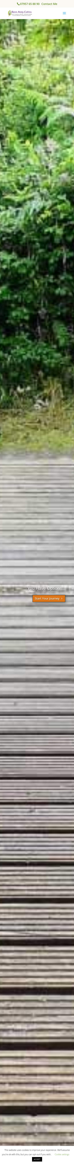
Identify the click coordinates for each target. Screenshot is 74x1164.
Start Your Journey (47, 598)
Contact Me (49, 4)
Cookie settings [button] (62, 1154)
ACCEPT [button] (37, 1159)
